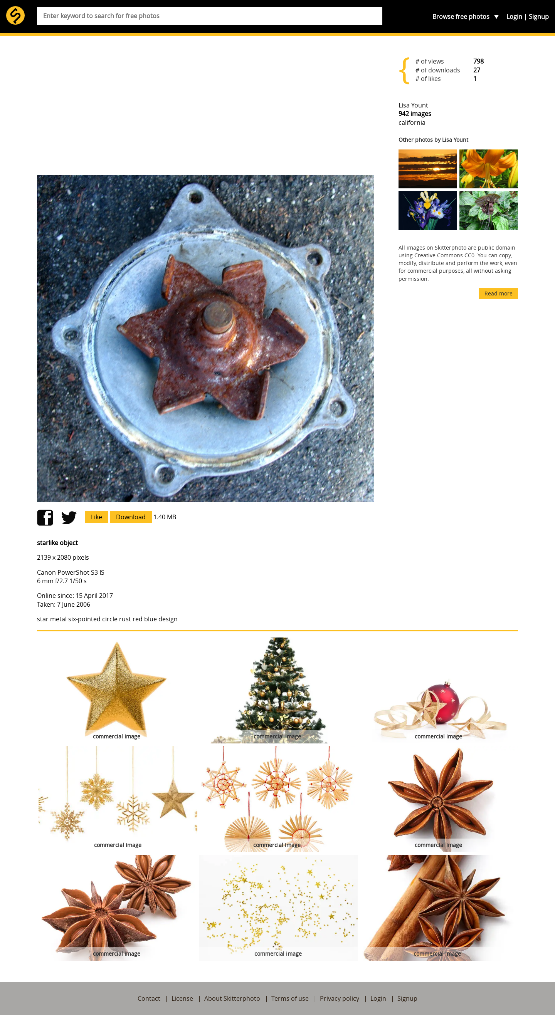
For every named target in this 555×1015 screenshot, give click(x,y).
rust (125, 619)
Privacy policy (339, 998)
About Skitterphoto (232, 998)
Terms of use (290, 998)
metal (58, 619)
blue (150, 619)
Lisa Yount (413, 105)
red (138, 619)
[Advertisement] (205, 109)
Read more (498, 293)
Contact (149, 998)
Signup (539, 16)
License (182, 998)
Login (514, 16)
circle (110, 619)
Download (131, 517)
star (43, 619)
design (168, 619)
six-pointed (84, 619)
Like (96, 517)
